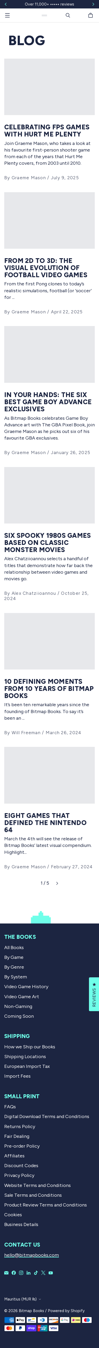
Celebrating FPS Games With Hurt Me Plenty (46, 130)
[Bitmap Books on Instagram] (21, 1272)
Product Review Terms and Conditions (45, 1205)
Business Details (21, 1224)
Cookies (13, 1215)
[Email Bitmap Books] (6, 1272)
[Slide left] (6, 4)
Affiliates (14, 1156)
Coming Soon (19, 1016)
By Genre (14, 967)
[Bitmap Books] (44, 15)
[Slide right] (93, 4)
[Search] (68, 15)
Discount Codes (21, 1165)
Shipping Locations (25, 1056)
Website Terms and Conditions (37, 1185)
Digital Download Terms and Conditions (46, 1116)
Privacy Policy (19, 1175)
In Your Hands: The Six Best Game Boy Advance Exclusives (48, 402)
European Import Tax (27, 1066)
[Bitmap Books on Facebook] (13, 1272)
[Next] (57, 883)
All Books (14, 947)
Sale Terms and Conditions (33, 1195)
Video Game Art (21, 997)
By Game (13, 957)
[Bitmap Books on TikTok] (36, 1272)
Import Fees (17, 1076)
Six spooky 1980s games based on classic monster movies (47, 543)
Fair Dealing (16, 1136)
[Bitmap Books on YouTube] (50, 1272)
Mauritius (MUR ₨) (20, 1299)
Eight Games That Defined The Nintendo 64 (45, 823)
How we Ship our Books (29, 1047)
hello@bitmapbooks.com (31, 1255)
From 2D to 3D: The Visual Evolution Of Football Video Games (45, 268)
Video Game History (26, 986)
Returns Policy (19, 1126)
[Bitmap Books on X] (43, 1272)
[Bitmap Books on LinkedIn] (28, 1272)
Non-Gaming (18, 1006)
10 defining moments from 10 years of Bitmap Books (49, 689)
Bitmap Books (31, 1310)
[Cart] (91, 15)
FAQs (10, 1107)
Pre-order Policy (22, 1146)
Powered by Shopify (66, 1310)
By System (15, 977)
